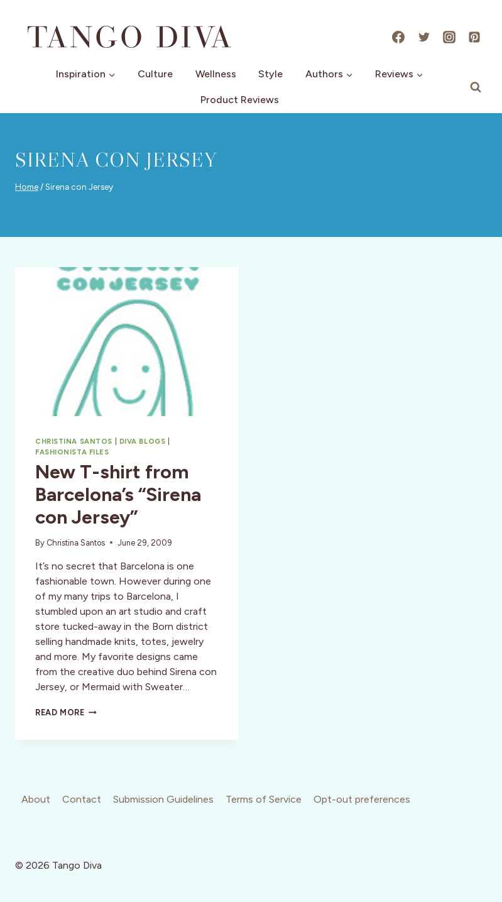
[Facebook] (398, 37)
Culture (155, 74)
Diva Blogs (142, 441)
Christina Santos (73, 441)
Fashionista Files (72, 452)
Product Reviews (239, 100)
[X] (424, 37)
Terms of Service (264, 799)
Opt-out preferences (362, 799)
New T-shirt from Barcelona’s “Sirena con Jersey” (118, 494)
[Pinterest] (474, 37)
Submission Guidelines (163, 799)
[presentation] (127, 341)
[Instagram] (449, 37)
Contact (81, 799)
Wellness (215, 74)
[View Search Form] (475, 87)
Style (270, 74)
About (35, 799)
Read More (66, 712)
